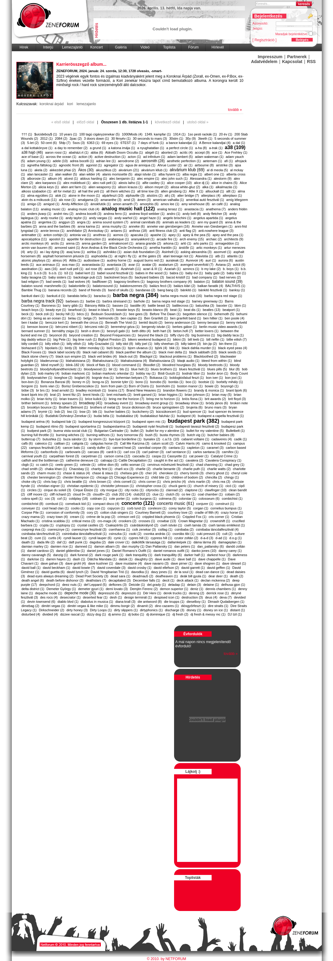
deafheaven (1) (167, 576)
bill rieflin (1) (215, 339)
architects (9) (233, 239)
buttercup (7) (30, 439)
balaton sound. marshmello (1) (44, 286)
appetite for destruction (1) (86, 239)
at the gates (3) (150, 256)
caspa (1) (159, 456)
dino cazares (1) (167, 606)
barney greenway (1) (207, 301)
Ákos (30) (86, 170)
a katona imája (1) (121, 148)
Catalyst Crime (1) (224, 456)
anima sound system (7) (110, 222)
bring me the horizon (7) (126, 399)
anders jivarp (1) (39, 213)
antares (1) (119, 230)
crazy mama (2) (33, 517)
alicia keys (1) (48, 187)
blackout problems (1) (176, 356)
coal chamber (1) (210, 494)
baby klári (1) (236, 273)
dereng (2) (196, 593)
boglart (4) (82, 377)
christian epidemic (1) (83, 486)
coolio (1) (77, 508)
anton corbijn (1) (56, 235)
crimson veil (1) (128, 517)
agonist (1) (94, 165)
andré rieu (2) (64, 213)
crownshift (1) (220, 521)
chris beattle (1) (75, 481)
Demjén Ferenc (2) (144, 589)
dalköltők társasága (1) (148, 542)
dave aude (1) (165, 559)
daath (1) (28, 542)
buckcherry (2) (143, 411)
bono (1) (142, 382)
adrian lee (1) (106, 161)
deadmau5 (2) (143, 576)
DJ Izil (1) (235, 614)
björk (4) (161, 348)
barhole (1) (142, 301)
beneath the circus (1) (87, 322)
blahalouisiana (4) (134, 360)
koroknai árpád (51, 104)
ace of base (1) (32, 156)
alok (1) (60, 195)
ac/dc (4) (186, 152)
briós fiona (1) (192, 399)
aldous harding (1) (93, 178)
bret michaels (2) (119, 394)
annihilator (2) (77, 230)
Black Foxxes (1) (33, 352)
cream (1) (77, 517)
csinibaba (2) (184, 529)
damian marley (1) (34, 546)
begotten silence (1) (197, 314)
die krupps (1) (174, 601)
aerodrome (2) (128, 161)
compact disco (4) (106, 504)
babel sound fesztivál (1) (115, 273)
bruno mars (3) (215, 407)
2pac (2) (76, 138)
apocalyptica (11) (34, 239)
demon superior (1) (174, 589)
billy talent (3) (191, 343)
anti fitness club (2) (163, 230)
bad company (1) (204, 277)
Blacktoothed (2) (206, 356)
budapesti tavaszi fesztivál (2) (197, 426)
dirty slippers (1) (126, 610)
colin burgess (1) (144, 498)
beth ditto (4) (141, 331)
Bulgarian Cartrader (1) (111, 430)
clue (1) (157, 494)
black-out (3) (128, 356)
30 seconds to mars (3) (150, 138)
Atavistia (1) (204, 256)
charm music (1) (49, 473)
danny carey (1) (230, 550)
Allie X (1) (196, 191)
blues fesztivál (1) (192, 369)
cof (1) (62, 498)
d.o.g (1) (235, 538)
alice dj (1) (201, 183)
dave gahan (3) (52, 563)
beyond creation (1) (83, 335)
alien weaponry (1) (102, 187)
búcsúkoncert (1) (168, 411)
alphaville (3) (135, 195)
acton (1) (134, 156)
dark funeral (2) (81, 555)
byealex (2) (152, 439)
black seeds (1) (230, 352)
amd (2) (129, 200)
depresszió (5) (108, 593)
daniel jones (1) (98, 550)
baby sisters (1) (59, 277)
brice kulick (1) (96, 399)
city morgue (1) (111, 490)
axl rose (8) (94, 269)
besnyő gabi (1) (118, 331)
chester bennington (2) (44, 477)
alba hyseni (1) (169, 174)
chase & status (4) (76, 473)
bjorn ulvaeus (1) (140, 348)
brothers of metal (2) (105, 407)
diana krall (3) (125, 601)
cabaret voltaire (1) (195, 439)
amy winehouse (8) (196, 204)
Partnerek (297, 56)
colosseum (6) (209, 498)
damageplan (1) (230, 542)
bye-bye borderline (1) (125, 439)
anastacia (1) (194, 209)
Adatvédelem (264, 61)
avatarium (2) (168, 264)
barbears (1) (75, 301)
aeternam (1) (212, 161)
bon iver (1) (214, 377)
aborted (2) (169, 152)
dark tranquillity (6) (168, 555)
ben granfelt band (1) (185, 318)
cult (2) (227, 534)
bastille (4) (138, 305)
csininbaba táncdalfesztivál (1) (84, 534)
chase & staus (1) (105, 473)
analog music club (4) (84, 209)
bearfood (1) (77, 310)
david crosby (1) (139, 567)
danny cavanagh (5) (36, 555)
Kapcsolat (292, 61)
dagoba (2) (98, 542)
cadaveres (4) (221, 439)
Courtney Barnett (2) (150, 512)
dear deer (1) (218, 576)
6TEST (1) (128, 143)
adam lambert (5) (180, 156)
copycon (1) (116, 508)
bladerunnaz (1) (52, 360)
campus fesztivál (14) (45, 447)
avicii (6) (239, 264)
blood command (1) (126, 365)
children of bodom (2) (187, 477)
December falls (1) (146, 580)
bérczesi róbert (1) (68, 327)
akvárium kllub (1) (154, 170)
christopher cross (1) (151, 486)
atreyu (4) (60, 260)
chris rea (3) (221, 481)
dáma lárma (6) (204, 542)
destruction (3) (192, 597)
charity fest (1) (102, 469)
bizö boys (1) (116, 348)
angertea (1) (47, 222)
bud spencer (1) (194, 411)
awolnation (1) (31, 269)
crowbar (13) (166, 521)
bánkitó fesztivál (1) (212, 290)
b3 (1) (68, 273)
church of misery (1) (208, 486)
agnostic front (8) (71, 165)
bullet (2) (137, 430)
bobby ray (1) (146, 373)
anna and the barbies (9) (57, 226)
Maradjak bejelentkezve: (296, 34)
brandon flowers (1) (177, 390)
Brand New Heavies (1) (144, 390)
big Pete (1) (62, 339)
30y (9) (190, 138)
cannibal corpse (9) (152, 447)
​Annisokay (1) (98, 230)
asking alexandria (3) (196, 252)
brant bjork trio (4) (34, 394)
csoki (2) (135, 534)
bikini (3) (179, 339)
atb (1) (220, 256)
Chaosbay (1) (79, 469)
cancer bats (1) (74, 447)
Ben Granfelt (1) (156, 318)
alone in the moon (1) (84, 195)
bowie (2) (212, 386)
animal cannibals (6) (145, 222)
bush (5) (151, 435)
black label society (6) (64, 352)
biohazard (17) (32, 348)
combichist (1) (232, 498)
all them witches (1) (120, 191)
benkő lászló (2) (151, 322)
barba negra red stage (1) (223, 296)
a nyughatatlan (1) (150, 148)
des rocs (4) (49, 597)
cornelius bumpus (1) (226, 508)
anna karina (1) (88, 226)
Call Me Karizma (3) (134, 443)
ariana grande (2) (148, 243)
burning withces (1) (101, 435)
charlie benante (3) (167, 469)
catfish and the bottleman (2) (42, 460)
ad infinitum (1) (154, 156)
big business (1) (203, 335)
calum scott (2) (162, 443)
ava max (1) (71, 264)
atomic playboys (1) (35, 260)
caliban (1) (62, 443)
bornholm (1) (165, 386)
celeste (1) (87, 464)
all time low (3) (148, 191)
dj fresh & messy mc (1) (208, 614)
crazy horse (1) (232, 512)
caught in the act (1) (168, 460)
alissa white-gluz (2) (185, 187)
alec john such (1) (174, 178)
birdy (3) (71, 348)
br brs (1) (43, 390)
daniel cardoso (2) (40, 550)
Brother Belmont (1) (73, 407)
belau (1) (74, 318)
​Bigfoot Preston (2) (112, 339)
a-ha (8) (201, 148)
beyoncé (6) (58, 335)
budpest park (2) (39, 430)
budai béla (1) (104, 416)
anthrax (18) (138, 230)
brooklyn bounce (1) (42, 407)
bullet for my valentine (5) (205, 430)
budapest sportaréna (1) (83, 426)
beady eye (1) (56, 310)
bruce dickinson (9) (136, 407)
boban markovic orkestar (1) (113, 373)
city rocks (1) (134, 490)
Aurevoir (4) (194, 260)
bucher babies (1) (117, 411)
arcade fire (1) (167, 239)
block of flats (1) (98, 365)
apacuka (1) (139, 235)
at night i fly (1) (125, 256)
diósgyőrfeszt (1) (193, 606)
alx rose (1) (67, 200)
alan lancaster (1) (40, 174)
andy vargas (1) (100, 218)
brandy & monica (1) (209, 390)
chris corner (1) (149, 481)
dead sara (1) (120, 576)
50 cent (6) (49, 143)
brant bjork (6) (236, 390)
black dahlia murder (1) (199, 348)
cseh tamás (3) (195, 525)
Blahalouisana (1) (106, 360)
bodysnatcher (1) (39, 377)
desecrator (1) (70, 597)
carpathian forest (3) (64, 456)
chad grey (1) (234, 464)
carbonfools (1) (52, 452)
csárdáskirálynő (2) (144, 525)
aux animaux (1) (48, 264)
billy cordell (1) (32, 343)
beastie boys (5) (128, 310)
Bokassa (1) (158, 377)
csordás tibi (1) (183, 534)
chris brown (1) (100, 481)
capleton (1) (196, 447)
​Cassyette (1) (177, 456)
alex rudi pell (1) (104, 183)
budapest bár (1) (64, 421)
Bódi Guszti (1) (169, 373)
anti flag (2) (188, 230)
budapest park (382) (193, 421)
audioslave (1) (94, 260)
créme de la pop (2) (101, 517)
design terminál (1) (138, 597)
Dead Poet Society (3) (92, 576)
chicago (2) (105, 477)
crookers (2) (128, 521)
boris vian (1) (50, 386)
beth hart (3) (162, 331)
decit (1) (168, 580)
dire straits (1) (218, 606)
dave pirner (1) (182, 563)
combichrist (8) (32, 504)
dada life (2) (45, 542)
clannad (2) (174, 490)
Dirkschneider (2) (51, 610)
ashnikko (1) (112, 252)
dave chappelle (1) (212, 559)
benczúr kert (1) (57, 322)
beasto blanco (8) (155, 310)
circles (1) (34, 490)
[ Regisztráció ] (264, 40)
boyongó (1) (230, 386)
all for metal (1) (65, 191)
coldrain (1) (98, 498)
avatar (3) (149, 264)
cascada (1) (141, 456)
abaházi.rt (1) (78, 152)
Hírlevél (218, 47)
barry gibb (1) (73, 305)
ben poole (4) (234, 318)
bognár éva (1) (103, 377)
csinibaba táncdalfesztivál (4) (217, 529)
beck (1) (27, 314)
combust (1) (54, 504)
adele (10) (60, 161)
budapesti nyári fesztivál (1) (153, 426)
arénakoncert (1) (121, 243)
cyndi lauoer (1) (75, 538)
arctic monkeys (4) (35, 243)
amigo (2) (34, 204)
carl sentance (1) (178, 452)
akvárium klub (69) (187, 169)
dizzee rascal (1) (72, 614)
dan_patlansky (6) (210, 546)
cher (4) (151, 473)
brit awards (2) (215, 399)
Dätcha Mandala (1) (102, 559)
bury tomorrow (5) (130, 435)
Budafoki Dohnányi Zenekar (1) (68, 416)
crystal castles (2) (90, 525)
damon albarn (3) (107, 546)
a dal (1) (239, 143)
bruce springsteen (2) (168, 407)
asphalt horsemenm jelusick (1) (66, 256)
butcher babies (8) (221, 435)
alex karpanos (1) (48, 183)
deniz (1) (196, 589)
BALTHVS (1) (235, 286)
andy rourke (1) (52, 218)
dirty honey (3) (76, 610)
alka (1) (207, 187)
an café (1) (220, 204)
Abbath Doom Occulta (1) (124, 152)
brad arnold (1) (63, 390)
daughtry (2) (144, 559)
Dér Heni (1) (152, 593)
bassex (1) (120, 305)
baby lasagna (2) (33, 277)
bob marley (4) (48, 373)
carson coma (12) (117, 456)
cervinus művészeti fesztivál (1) (170, 464)
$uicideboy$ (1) (45, 134)
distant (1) (237, 610)
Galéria (121, 47)
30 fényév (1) (120, 138)
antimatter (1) (31, 235)
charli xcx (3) (124, 469)
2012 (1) (46, 138)
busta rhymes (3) (172, 435)
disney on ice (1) (215, 610)
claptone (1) (194, 490)
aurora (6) (225, 260)
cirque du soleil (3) (57, 490)
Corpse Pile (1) (32, 512)
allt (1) (231, 191)
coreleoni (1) (157, 508)
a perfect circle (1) (179, 148)
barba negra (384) (135, 295)
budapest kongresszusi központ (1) (104, 421)
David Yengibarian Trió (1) (110, 572)
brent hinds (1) (93, 394)
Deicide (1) (137, 584)
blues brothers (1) (164, 369)
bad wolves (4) (79, 281)
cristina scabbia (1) (56, 521)
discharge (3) (174, 610)
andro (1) (173, 213)
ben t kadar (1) (32, 322)
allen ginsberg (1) (173, 191)
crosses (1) (147, 521)
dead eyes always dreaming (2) (50, 576)
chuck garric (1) (180, 486)
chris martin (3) (199, 481)
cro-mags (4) (106, 521)
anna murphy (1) (114, 226)
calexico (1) (43, 443)
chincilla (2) (213, 477)
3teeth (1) (205, 138)
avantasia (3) (116, 264)
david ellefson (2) (166, 567)
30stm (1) (176, 138)
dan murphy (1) (133, 546)
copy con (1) (96, 508)
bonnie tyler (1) (122, 382)
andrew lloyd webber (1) (146, 213)
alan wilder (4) (89, 174)
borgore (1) (29, 386)
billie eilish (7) (236, 339)
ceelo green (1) (66, 464)
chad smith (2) (32, 469)
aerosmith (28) (153, 161)
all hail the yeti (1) (91, 191)
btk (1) (97, 411)
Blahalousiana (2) (162, 360)
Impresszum (270, 56)
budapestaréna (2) (116, 426)
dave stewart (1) (234, 563)
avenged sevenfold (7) (196, 264)
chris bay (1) (53, 481)
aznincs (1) (191, 269)
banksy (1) (237, 290)
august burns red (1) (149, 260)
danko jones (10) (204, 550)
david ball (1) (31, 567)
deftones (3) (118, 584)
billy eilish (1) (54, 343)
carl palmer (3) (153, 452)
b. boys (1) (231, 269)
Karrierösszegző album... (81, 64)
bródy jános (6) (217, 403)
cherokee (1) (168, 473)
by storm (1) (98, 439)
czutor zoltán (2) (186, 538)
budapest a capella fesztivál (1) (221, 416)
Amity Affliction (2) (75, 204)
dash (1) (79, 559)
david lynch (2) (78, 572)
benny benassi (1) (210, 322)
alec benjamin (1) (122, 178)
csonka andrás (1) (157, 534)
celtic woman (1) (133, 464)
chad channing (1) (209, 464)
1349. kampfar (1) (158, 134)
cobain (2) (232, 494)
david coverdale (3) (111, 567)
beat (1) (176, 310)
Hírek (24, 47)
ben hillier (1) (213, 318)
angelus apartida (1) (208, 218)
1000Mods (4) (132, 134)
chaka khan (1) (56, 469)
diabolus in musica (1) (97, 601)
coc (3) (50, 498)
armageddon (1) (227, 243)
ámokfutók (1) (101, 204)
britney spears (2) (64, 403)
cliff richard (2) (60, 494)
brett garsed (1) (145, 394)
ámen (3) (144, 200)
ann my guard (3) (210, 222)
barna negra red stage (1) (171, 301)
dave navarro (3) (156, 563)
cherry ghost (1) (217, 473)
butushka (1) (52, 439)
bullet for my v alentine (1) (165, 430)
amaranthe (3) (111, 200)
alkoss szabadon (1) (36, 191)
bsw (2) (85, 411)
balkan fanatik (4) (210, 286)
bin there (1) (228, 343)
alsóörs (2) (155, 195)
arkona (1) (170, 243)
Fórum (193, 47)
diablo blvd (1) (68, 601)
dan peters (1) (184, 546)
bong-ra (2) (100, 382)
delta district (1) (32, 589)
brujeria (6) (194, 407)
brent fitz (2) (72, 394)
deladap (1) (176, 584)
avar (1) (134, 264)
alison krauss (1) (130, 187)
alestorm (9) (223, 178)
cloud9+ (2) (101, 494)
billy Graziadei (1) (101, 343)
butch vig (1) (196, 435)
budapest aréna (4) (35, 421)
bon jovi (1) (233, 377)
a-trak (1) (216, 148)
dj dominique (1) (158, 614)
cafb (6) (27, 443)
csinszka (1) (118, 534)
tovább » (235, 110)
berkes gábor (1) (185, 327)
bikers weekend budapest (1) (149, 339)
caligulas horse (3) (104, 443)
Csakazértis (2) (116, 525)
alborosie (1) (36, 178)
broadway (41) (90, 403)
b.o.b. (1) (55, 273)
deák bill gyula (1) (193, 576)
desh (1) (116, 597)
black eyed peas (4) (232, 348)
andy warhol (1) (125, 218)
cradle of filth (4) (207, 512)
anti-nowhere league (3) (215, 230)
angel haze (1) (150, 218)
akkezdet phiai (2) (63, 170)
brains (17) (116, 390)
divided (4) (50, 614)
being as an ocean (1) (50, 318)
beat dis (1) (192, 310)
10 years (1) (68, 134)
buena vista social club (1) (73, 430)
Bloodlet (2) (151, 365)
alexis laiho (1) (129, 183)
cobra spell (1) (32, 498)
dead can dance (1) (210, 572)
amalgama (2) (88, 200)
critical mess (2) (83, 521)
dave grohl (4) (75, 563)
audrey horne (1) (119, 260)
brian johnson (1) (197, 394)
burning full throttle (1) (37, 435)
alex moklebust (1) (77, 183)
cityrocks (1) (155, 490)
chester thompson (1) (78, 477)
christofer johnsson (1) (117, 486)
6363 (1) (93, 143)
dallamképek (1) (179, 542)
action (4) (85, 156)
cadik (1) (240, 439)
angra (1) (84, 222)
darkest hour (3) (219, 555)
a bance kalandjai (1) (181, 143)
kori (70, 104)
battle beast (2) (159, 305)
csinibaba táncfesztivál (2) (40, 534)
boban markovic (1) (76, 373)
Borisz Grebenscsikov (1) (80, 386)
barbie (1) (93, 301)
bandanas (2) (145, 290)
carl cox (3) (132, 452)
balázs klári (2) (185, 286)
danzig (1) (60, 555)
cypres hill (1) (138, 538)
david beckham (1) (56, 567)
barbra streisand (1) (117, 301)
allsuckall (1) (215, 191)
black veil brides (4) (102, 356)
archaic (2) (214, 239)
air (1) (188, 165)
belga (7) (90, 318)
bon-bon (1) (30, 382)
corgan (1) (200, 508)
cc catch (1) (44, 464)
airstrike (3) (224, 165)
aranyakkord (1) (142, 239)
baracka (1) (102, 296)
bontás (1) (176, 382)
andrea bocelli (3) (88, 213)
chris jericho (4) (174, 481)
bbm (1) (240, 305)
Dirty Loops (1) (101, 610)
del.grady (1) (156, 584)
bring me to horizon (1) (163, 399)
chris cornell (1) (125, 481)
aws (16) (51, 269)
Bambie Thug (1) (33, 290)
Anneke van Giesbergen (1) (212, 226)
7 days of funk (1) (151, 143)
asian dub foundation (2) (142, 252)
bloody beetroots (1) (213, 365)
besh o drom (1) (93, 331)
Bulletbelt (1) (235, 430)
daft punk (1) (78, 542)
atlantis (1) (234, 256)
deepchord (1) (49, 584)
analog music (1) (53, 209)
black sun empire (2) (71, 356)
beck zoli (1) (45, 314)
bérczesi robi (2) (97, 327)
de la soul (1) (183, 572)
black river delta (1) (173, 352)
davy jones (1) (161, 572)
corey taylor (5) (180, 508)
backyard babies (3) (149, 277)
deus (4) (211, 597)
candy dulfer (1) (98, 447)
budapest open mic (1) (148, 421)
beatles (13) (211, 310)
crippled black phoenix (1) (161, 517)
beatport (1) (231, 310)
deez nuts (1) (71, 584)
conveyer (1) (30, 508)
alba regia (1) (192, 174)
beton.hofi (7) (183, 331)
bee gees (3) (138, 314)
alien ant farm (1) (73, 187)
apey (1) (175, 235)
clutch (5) (172, 494)
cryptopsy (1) (65, 525)
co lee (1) (189, 494)
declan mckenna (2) (215, 580)
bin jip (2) (210, 343)
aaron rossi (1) (56, 152)
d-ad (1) (221, 538)
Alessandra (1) (201, 178)
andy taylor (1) (76, 218)
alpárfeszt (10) (112, 195)
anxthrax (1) (102, 235)
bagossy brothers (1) (129, 281)
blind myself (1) (52, 365)
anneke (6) (137, 226)
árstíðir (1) (186, 247)
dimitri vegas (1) (53, 606)
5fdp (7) (65, 143)
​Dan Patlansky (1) (159, 546)
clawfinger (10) (215, 490)
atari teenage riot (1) (178, 256)
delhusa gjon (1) (233, 584)
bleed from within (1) (217, 360)
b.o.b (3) (40, 273)
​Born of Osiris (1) (141, 386)
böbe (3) (27, 390)
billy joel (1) (143, 343)
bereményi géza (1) (125, 327)
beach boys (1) (32, 310)
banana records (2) (62, 290)
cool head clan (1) (55, 508)
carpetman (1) (91, 456)
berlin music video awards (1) (220, 327)
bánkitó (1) (188, 290)
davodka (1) (140, 572)
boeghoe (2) (63, 377)
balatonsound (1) (105, 286)
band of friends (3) (92, 290)
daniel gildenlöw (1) (70, 550)
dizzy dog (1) (96, 614)
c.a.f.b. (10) (170, 439)
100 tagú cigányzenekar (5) (99, 134)
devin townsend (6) (41, 601)
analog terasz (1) (169, 209)
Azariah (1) (172, 269)
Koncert (96, 47)
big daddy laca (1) (230, 335)
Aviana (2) (223, 264)
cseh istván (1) (171, 525)
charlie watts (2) (219, 469)
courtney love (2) (180, 512)
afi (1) (228, 161)
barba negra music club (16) (181, 296)
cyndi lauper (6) (100, 538)
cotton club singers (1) (116, 512)
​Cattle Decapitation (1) (135, 460)
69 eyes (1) (110, 143)
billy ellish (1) (76, 343)
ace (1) (217, 152)
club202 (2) (142, 494)
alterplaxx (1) (232, 195)
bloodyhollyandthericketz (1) (61, 369)
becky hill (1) (65, 314)
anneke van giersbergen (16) (168, 226)
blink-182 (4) (75, 365)
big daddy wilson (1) (36, 339)
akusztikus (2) (106, 170)
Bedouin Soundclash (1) (109, 314)
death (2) (236, 576)
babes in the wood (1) (152, 273)
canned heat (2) (124, 447)
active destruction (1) (110, 156)
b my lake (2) (211, 269)
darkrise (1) (35, 559)
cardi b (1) (113, 452)
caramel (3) (215, 447)
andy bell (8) (192, 213)
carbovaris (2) (75, 452)
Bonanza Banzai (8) (55, 382)
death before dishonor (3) (65, 580)
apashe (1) (158, 235)
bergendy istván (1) (156, 327)
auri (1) (211, 260)
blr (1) (113, 369)
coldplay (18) (78, 498)
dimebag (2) (30, 606)
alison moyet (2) (156, 187)
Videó (145, 47)
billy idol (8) (124, 343)
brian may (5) (222, 394)
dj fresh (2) (180, 614)
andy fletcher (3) (215, 213)
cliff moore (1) (37, 494)
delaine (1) (211, 584)
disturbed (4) (30, 614)
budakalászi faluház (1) (157, 416)
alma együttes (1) (40, 195)
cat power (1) (199, 456)
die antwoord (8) (150, 601)
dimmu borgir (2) (122, 606)
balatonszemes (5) (133, 286)
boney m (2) (81, 382)
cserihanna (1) (119, 529)
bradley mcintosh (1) (91, 390)
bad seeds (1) (56, 281)
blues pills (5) (217, 369)
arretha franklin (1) (163, 247)
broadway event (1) (118, 403)
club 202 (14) (121, 494)
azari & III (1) (152, 269)
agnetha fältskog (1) (42, 165)
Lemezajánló (72, 47)
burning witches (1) (70, 435)
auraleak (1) (175, 260)
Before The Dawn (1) (165, 314)
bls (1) (124, 369)
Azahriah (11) (131, 269)
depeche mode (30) (80, 593)
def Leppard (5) (95, 584)
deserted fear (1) (95, 597)
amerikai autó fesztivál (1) (205, 200)
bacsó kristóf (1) (178, 277)
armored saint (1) (67, 247)
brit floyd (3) (237, 399)
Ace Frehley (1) (236, 152)
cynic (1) (120, 538)
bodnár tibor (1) (193, 373)
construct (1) (225, 504)
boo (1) (191, 382)
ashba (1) (94, 252)
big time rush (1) (85, 339)
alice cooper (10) (179, 183)
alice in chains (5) (225, 183)
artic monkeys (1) (209, 247)
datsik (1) (125, 559)
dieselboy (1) (196, 601)
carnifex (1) (230, 452)
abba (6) (97, 152)
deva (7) (225, 597)
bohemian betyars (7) (131, 377)
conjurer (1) (204, 504)
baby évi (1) (194, 273)
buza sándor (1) (75, 439)
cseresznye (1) (58, 529)
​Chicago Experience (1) (131, 477)
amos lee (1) (170, 204)
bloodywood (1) (95, 369)
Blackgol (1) (148, 356)
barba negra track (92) (42, 301)
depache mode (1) (48, 593)
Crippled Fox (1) (194, 517)
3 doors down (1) (96, 138)
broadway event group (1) (154, 403)
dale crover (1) (119, 542)
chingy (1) (231, 477)
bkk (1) (175, 348)
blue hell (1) (139, 369)
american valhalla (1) (168, 200)
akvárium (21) (129, 170)
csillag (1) (165, 529)
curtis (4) (54, 538)
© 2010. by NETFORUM (166, 959)
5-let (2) (33, 143)
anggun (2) (67, 222)
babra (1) (176, 273)
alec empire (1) (148, 178)
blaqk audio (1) (188, 360)
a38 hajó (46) (32, 152)
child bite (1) (160, 477)
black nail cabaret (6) (98, 352)
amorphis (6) (149, 204)
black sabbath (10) (203, 352)
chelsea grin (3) (131, 473)
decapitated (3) (119, 580)
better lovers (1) (207, 331)
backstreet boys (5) (118, 277)
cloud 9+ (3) (82, 494)
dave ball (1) (187, 559)
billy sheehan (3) (166, 343)
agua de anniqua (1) (140, 165)
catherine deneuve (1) (82, 460)
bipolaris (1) (53, 348)
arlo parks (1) (203, 243)
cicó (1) (231, 486)
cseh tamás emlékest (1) (227, 525)
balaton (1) (202, 281)
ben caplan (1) (131, 318)
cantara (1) (177, 447)
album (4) (55, 178)
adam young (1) (39, 161)
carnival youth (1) (34, 456)
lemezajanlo (86, 104)
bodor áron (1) (217, 373)
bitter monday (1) (91, 348)
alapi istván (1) (145, 174)
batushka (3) (205, 305)
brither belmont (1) (35, 403)
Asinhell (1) (170, 252)
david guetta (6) (52, 572)
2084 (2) (61, 138)
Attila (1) (75, 260)
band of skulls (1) (121, 290)
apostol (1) (57, 239)
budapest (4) (186, 416)
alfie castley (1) (153, 183)
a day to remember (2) (70, 148)
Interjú (48, 47)
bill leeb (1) (196, 339)
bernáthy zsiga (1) (65, 331)
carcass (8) (96, 452)
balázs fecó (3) (160, 286)
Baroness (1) (51, 305)
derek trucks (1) (174, 593)
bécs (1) (83, 314)
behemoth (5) (224, 314)
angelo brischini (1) (177, 218)
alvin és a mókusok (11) (39, 200)
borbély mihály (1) (229, 382)
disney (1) (193, 610)
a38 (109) (235, 147)
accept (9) (202, 152)
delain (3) (194, 584)
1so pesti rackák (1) (202, 134)
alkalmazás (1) (226, 187)
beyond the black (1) (153, 335)
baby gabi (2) (215, 273)
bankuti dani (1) (33, 296)
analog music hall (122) (128, 208)
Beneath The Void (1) (121, 322)
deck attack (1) (187, 580)
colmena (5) (167, 498)
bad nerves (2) (230, 277)
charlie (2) (143, 469)
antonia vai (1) (80, 235)
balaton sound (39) (227, 281)
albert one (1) (214, 174)
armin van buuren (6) (36, 247)
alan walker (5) (66, 174)
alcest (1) (71, 178)
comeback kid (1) (78, 504)
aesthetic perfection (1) (184, 161)
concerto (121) (137, 503)
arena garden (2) (94, 243)
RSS (311, 61)
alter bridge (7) (188, 195)
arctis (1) (57, 243)
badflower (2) (102, 281)
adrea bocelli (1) (82, 161)
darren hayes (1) (58, 559)
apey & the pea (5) (196, 235)
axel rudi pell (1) (71, 269)
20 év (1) (225, 134)
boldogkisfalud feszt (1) (187, 377)
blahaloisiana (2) (78, 360)
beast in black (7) (101, 310)
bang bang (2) (167, 290)
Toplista (169, 47)
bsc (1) (72, 411)
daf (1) (62, 542)
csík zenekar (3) (144, 529)
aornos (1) (120, 235)
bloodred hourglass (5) (179, 365)
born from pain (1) (114, 386)
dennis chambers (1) (221, 589)
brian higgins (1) (171, 394)
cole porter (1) (119, 498)
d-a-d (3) (206, 538)
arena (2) (73, 243)
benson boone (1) (40, 327)
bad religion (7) (32, 281)
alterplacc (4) (211, 195)
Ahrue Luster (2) (169, 165)
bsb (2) (59, 411)
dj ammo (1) (117, 614)
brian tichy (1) (47, 399)
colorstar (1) (187, 498)
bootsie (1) (206, 382)
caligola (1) (80, 443)
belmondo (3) (108, 318)
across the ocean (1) (61, 156)
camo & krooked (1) (216, 443)
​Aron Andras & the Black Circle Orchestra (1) (114, 247)
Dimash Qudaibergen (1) (226, 601)
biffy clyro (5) (180, 335)
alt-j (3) (170, 195)
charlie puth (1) (194, 469)
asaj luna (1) (75, 252)
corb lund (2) (136, 508)
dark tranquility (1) (139, 555)
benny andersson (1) (180, 322)
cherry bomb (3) (192, 473)
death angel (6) (32, 580)
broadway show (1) (189, 403)
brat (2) (55, 394)
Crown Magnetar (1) (193, 521)
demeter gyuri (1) (91, 589)
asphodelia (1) (101, 256)
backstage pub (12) (88, 277)
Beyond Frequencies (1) (118, 335)
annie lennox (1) (52, 230)
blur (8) (234, 369)
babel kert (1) (85, 273)
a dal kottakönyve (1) (36, 148)
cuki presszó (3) (208, 534)
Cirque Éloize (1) (85, 490)
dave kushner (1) (100, 563)
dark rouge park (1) (109, 555)
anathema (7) (216, 209)
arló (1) (186, 243)
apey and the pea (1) (228, 235)
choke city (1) (31, 481)
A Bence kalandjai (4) (215, 143)
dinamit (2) (145, 606)
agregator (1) (114, 165)
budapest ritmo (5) (49, 426)
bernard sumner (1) (35, 331)
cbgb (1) (27, 464)
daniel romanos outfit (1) (171, 550)
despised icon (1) (167, 597)
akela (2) (41, 170)
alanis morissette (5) (117, 174)
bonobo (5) (158, 382)
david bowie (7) (83, 567)
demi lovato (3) (117, 589)
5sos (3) (79, 143)
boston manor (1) (190, 386)
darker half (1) (194, 555)
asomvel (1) (222, 252)
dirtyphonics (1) (151, 610)
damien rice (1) (62, 546)
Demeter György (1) (61, 589)
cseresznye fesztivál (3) (89, 529)
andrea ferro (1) (115, 213)
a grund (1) (98, 148)
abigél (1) (152, 152)
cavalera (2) (194, 460)
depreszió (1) (131, 593)
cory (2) (92, 512)
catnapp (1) (109, 460)
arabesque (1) (118, 239)
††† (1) (26, 134)
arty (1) (32, 252)
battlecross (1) (182, 305)
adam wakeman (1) (209, 156)
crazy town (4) (57, 517)
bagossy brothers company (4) (169, 281)
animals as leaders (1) (179, 222)
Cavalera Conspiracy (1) (224, 460)
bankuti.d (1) (56, 296)
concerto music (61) (175, 503)
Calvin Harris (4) (187, 443)
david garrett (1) (193, 567)
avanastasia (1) (93, 264)
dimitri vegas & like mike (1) (88, 606)
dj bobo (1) (136, 614)
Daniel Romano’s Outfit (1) (131, 550)
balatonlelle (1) (80, 286)
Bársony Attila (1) (97, 305)
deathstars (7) (96, 580)
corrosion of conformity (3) (65, 512)
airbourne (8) (204, 165)
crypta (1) (47, 525)
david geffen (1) (218, 567)
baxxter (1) (224, 305)
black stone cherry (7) (37, 356)
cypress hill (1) (161, 538)
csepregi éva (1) (33, 529)
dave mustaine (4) (128, 563)
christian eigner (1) (51, 486)
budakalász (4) (127, 416)
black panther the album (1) (136, 352)
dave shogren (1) (207, 563)
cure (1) (40, 538)
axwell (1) (111, 269)
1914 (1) (179, 134)
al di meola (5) (217, 170)
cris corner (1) (219, 517)
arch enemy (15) (192, 239)
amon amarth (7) (125, 204)
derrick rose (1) (217, 593)
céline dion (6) (108, 464)
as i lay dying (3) (52, 252)
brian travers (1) (71, 399)
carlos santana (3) (206, 452)
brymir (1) (45, 411)
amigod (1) (52, 204)
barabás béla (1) (80, 296)
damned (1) (83, 546)
